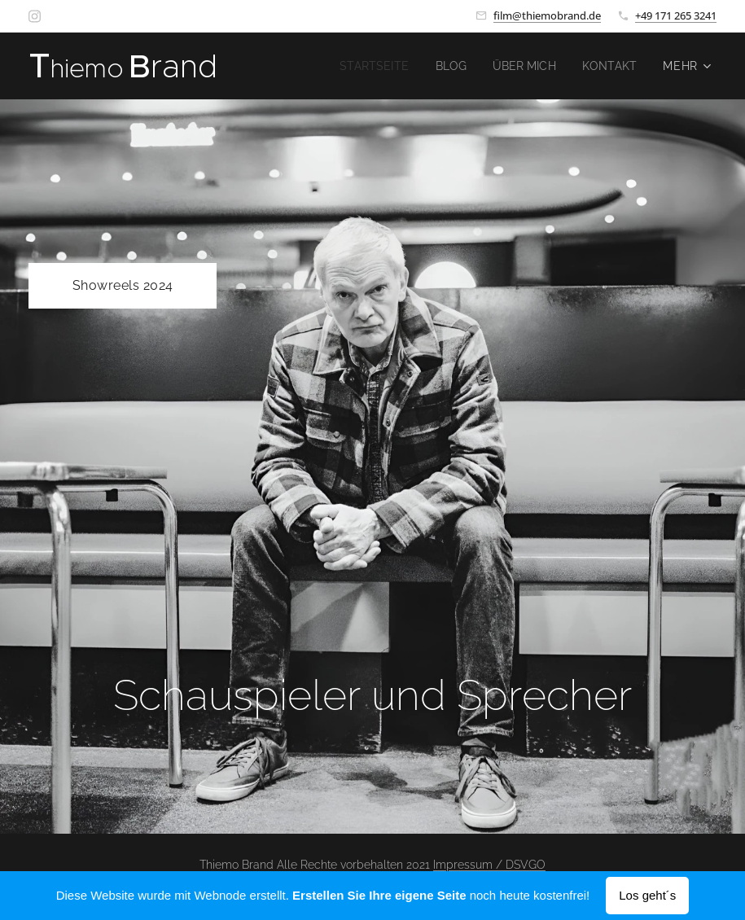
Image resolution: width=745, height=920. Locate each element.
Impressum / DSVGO (489, 864)
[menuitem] (367, 66)
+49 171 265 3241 (676, 15)
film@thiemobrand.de (547, 15)
